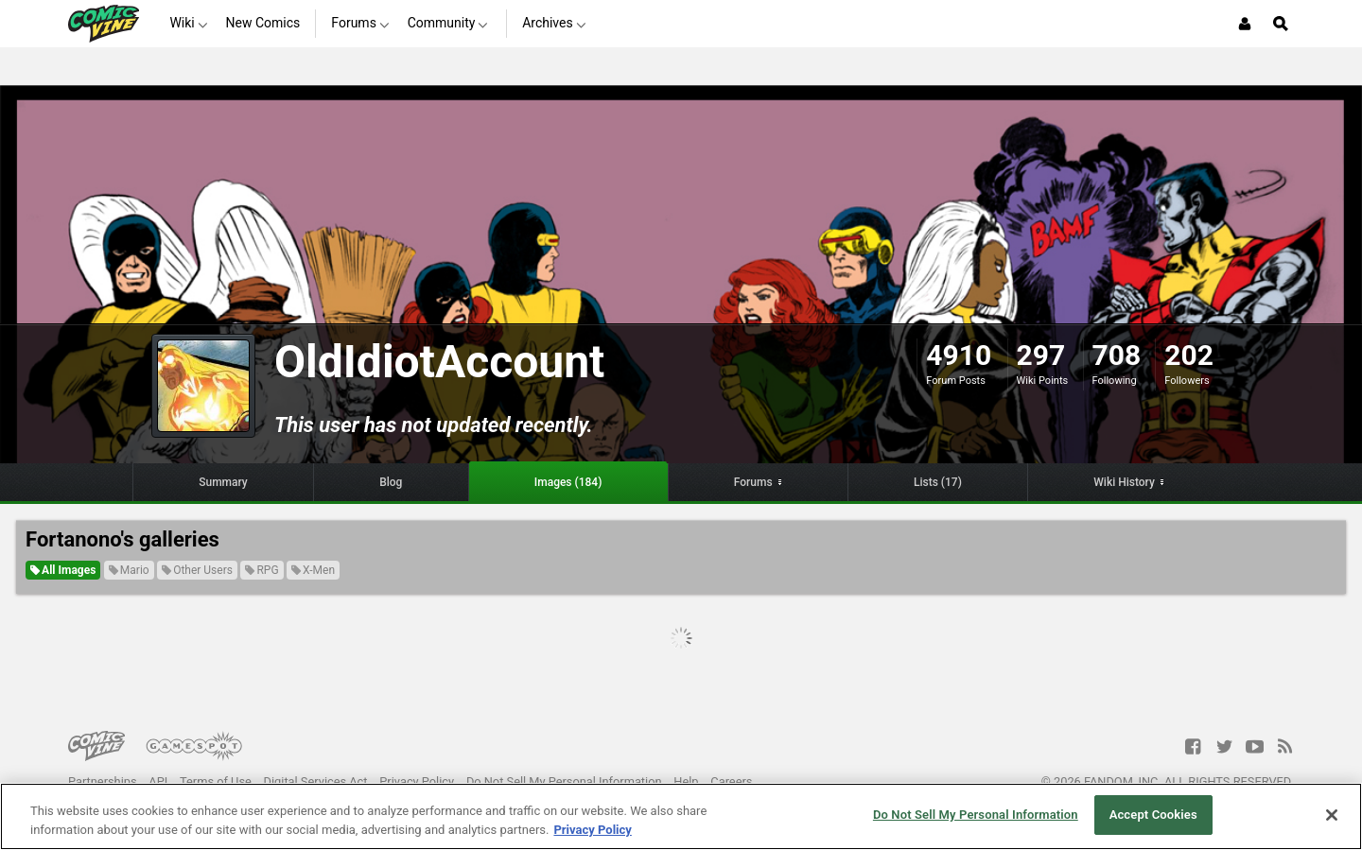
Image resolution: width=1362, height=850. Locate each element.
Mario (129, 570)
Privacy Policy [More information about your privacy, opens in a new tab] (592, 830)
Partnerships (102, 781)
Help (685, 781)
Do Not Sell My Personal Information (564, 781)
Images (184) (568, 482)
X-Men (313, 570)
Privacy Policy (416, 781)
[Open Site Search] (1280, 23)
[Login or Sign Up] (1244, 23)
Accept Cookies (1153, 814)
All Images (63, 570)
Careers (731, 781)
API (157, 781)
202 (1189, 355)
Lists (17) (938, 482)
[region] (681, 816)
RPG (261, 570)
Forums (753, 482)
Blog (390, 482)
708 (1117, 355)
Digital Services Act (316, 781)
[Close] (1332, 815)
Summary (223, 482)
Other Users (197, 570)
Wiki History (1124, 482)
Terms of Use (216, 781)
